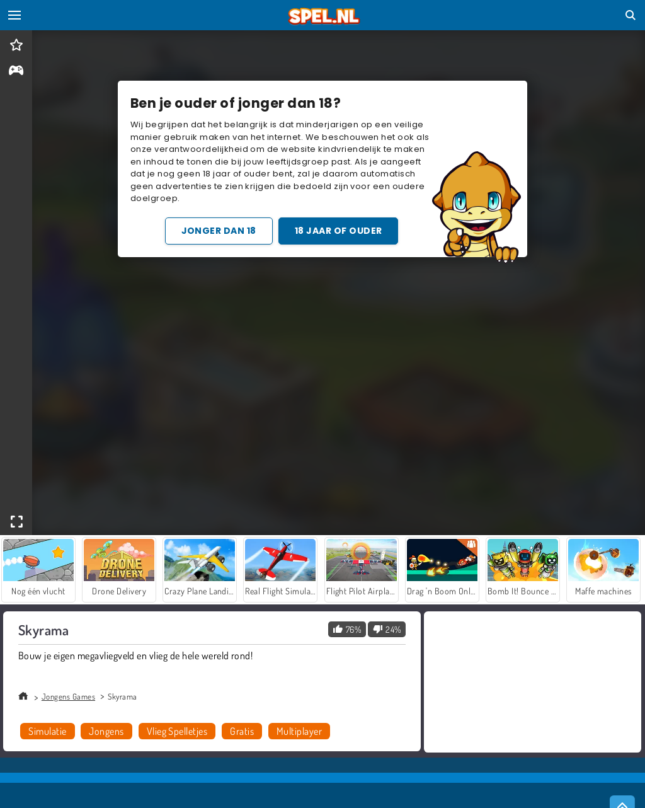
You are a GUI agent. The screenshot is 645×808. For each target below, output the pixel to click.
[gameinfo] (16, 71)
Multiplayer (299, 731)
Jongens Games (68, 696)
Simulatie (47, 731)
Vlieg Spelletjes (177, 731)
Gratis (242, 731)
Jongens (106, 731)
